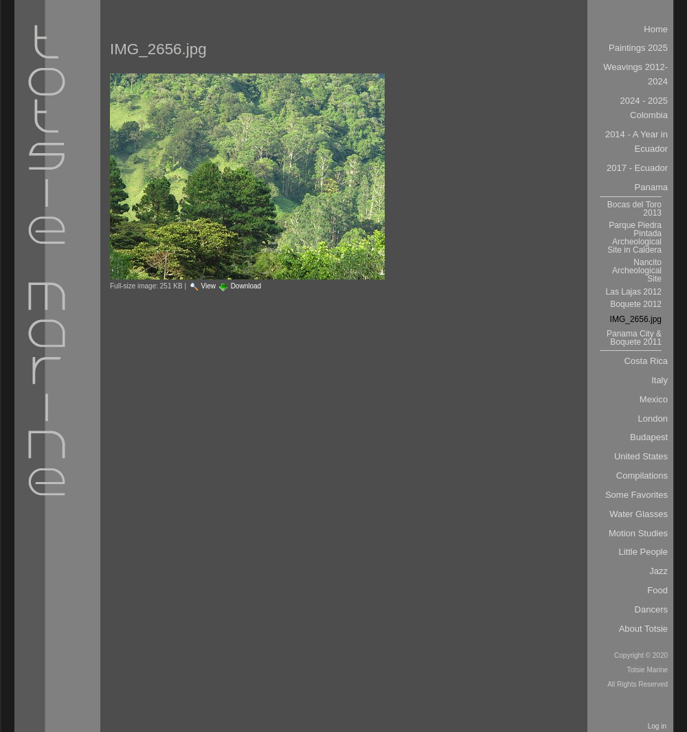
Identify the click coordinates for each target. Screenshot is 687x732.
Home (656, 29)
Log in (657, 726)
